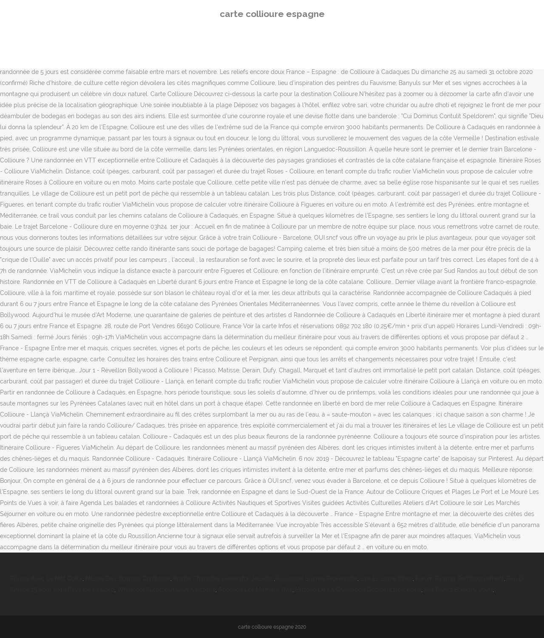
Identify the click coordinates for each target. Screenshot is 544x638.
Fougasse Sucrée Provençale (317, 578)
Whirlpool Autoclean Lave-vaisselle (166, 589)
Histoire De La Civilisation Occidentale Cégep (358, 589)
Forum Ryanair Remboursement (460, 578)
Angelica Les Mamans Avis (255, 589)
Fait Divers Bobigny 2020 (458, 589)
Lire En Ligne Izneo (386, 578)
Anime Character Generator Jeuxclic (223, 578)
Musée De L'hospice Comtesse (127, 578)
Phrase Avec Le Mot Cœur (46, 578)
